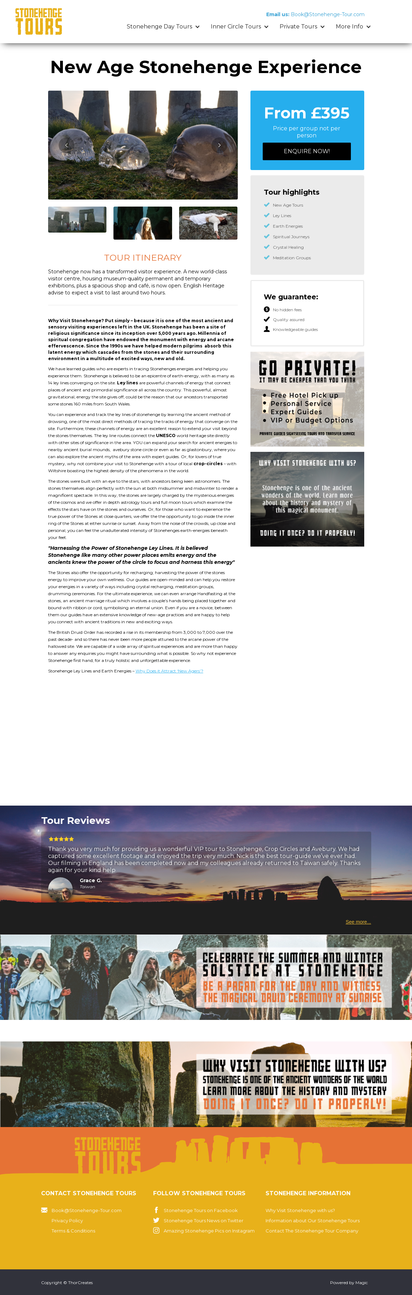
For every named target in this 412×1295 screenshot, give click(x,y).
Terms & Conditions (73, 1231)
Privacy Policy (67, 1220)
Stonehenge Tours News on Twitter (203, 1220)
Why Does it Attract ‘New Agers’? (169, 670)
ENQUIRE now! (307, 151)
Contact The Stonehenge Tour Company (312, 1231)
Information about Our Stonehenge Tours (313, 1220)
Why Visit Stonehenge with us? (300, 1210)
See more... (358, 922)
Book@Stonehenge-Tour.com (87, 1210)
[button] (163, 26)
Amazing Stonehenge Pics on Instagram (209, 1231)
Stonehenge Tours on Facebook (201, 1210)
